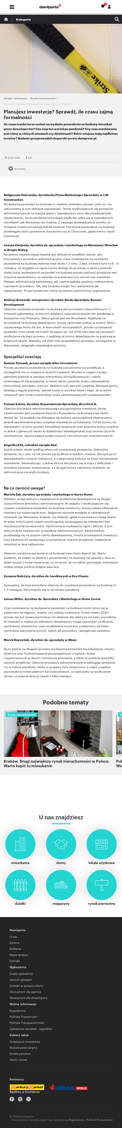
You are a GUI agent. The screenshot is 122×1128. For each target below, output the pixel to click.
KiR (30, 157)
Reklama (15, 949)
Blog (6, 19)
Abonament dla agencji (25, 992)
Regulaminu (76, 1119)
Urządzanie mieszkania (25, 1041)
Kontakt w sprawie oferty (26, 986)
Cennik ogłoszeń (21, 980)
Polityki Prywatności (100, 1119)
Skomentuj (19, 168)
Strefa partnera (20, 1054)
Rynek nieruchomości (43, 98)
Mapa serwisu (19, 955)
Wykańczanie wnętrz (23, 1048)
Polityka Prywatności (23, 1017)
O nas (13, 937)
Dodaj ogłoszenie (21, 974)
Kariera (14, 943)
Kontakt (15, 961)
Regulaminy (18, 1011)
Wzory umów (18, 1060)
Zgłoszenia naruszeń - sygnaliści (31, 1029)
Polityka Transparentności (27, 1023)
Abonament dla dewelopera (28, 998)
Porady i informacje (15, 98)
